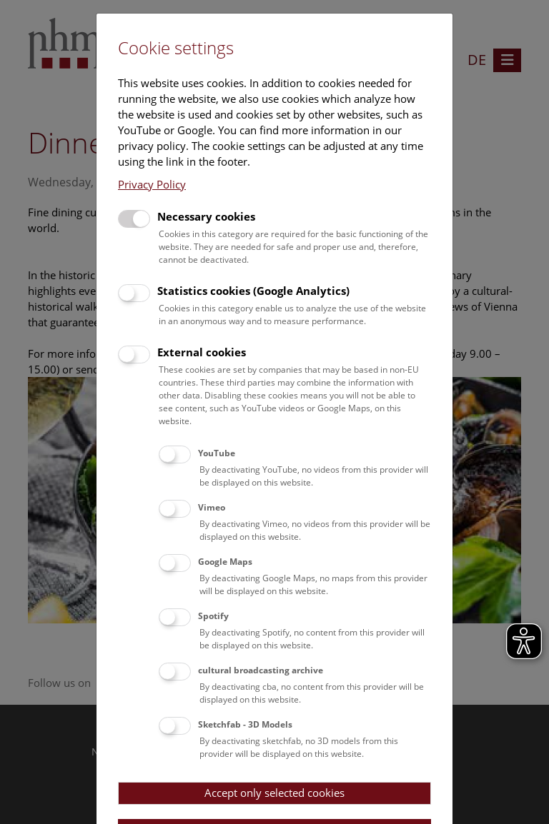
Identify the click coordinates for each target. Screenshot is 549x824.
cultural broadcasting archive (260, 670)
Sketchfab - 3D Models (245, 724)
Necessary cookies (206, 216)
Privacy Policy (152, 184)
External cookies (201, 352)
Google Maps (225, 562)
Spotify (213, 616)
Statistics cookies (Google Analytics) (253, 290)
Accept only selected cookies (274, 792)
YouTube (216, 453)
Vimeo (211, 507)
